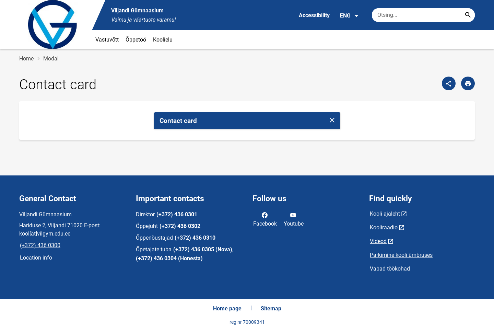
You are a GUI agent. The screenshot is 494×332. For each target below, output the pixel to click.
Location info (36, 257)
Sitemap (271, 308)
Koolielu (163, 39)
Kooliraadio (384, 227)
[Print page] (468, 83)
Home (26, 58)
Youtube (294, 218)
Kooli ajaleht (385, 213)
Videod (378, 241)
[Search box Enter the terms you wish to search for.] (423, 15)
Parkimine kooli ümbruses (401, 255)
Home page (227, 308)
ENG (349, 16)
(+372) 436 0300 (40, 245)
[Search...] (468, 15)
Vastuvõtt (107, 39)
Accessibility (314, 15)
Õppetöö (136, 39)
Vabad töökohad (390, 268)
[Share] (449, 83)
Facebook (265, 218)
